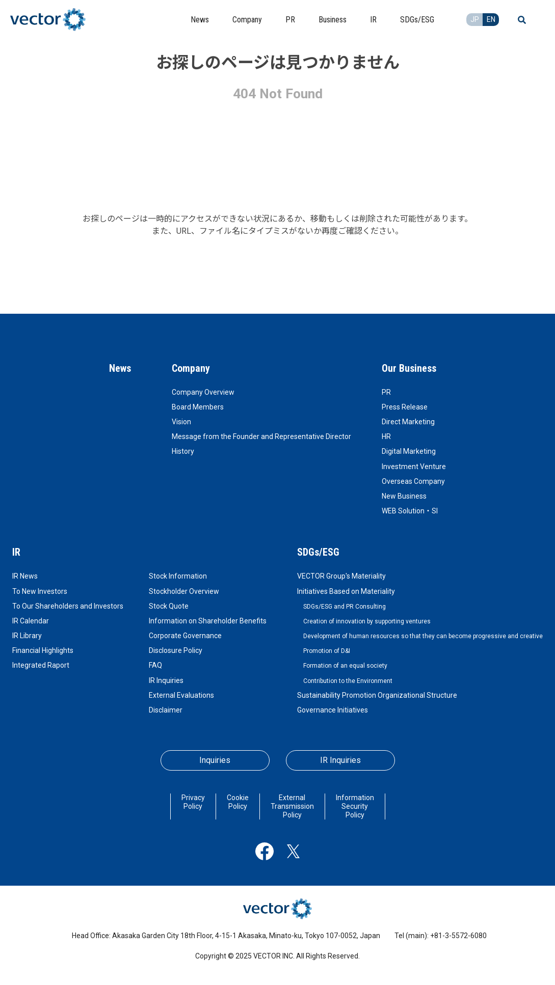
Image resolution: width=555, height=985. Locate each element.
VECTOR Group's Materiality (341, 576)
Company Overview (203, 392)
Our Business (409, 368)
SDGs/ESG (318, 552)
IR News (25, 576)
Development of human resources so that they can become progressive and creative (423, 636)
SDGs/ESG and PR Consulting (344, 606)
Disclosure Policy (175, 650)
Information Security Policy (355, 806)
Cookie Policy (238, 802)
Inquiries (214, 760)
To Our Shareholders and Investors (67, 606)
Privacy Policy (193, 802)
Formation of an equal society (345, 665)
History (183, 451)
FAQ (155, 665)
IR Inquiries (166, 680)
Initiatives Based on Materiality (346, 591)
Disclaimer (165, 710)
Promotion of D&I (326, 650)
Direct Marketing (408, 422)
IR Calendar (30, 621)
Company (191, 368)
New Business (404, 496)
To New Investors (39, 591)
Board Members (198, 407)
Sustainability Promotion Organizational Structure (377, 695)
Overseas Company (413, 481)
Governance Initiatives (332, 710)
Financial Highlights (42, 650)
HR (386, 436)
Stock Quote (169, 606)
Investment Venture (414, 466)
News (120, 368)
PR (386, 392)
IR (16, 552)
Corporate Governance (185, 636)
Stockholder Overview (184, 591)
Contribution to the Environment (347, 681)
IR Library (27, 636)
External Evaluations (181, 695)
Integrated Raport (40, 665)
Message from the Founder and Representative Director (261, 436)
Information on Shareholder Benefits (208, 621)
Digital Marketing (409, 451)
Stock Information (178, 576)
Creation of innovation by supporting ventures (367, 621)
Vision (181, 422)
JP (474, 19)
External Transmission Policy (292, 806)
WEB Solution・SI (410, 511)
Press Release (405, 407)
